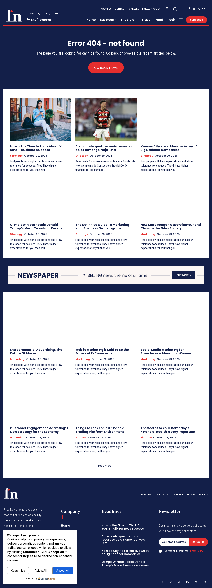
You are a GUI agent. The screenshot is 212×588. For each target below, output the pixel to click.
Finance (80, 437)
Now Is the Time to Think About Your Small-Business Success (38, 148)
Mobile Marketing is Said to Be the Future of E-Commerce (102, 351)
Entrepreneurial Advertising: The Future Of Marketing (36, 351)
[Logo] (14, 15)
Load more (106, 466)
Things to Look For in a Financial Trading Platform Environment (100, 430)
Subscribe (198, 542)
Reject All (41, 570)
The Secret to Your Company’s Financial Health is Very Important (168, 430)
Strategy (16, 156)
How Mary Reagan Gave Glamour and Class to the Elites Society (171, 227)
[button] (175, 9)
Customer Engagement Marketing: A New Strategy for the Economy (39, 430)
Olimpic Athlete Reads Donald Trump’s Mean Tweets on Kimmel (36, 227)
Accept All (62, 570)
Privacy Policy (196, 551)
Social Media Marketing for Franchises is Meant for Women (166, 351)
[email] (174, 542)
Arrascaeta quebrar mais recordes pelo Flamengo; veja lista (103, 148)
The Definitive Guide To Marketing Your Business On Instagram (102, 227)
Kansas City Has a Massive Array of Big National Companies (169, 148)
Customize (18, 570)
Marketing (148, 234)
